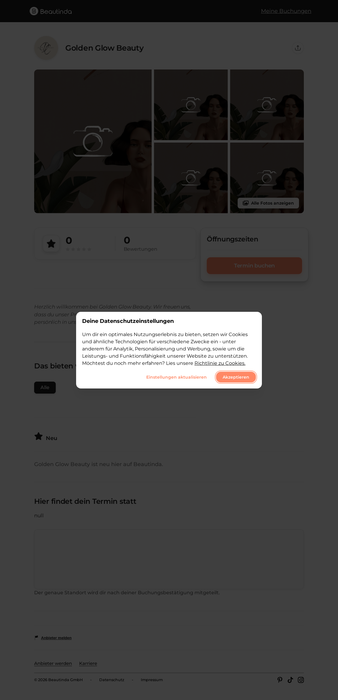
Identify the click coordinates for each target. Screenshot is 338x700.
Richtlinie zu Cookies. (219, 363)
